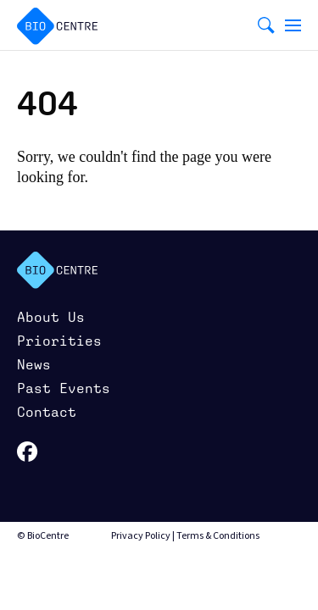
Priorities (59, 341)
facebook (27, 452)
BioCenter (57, 270)
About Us (51, 317)
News (34, 365)
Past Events (63, 388)
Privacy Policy (140, 536)
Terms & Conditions (217, 536)
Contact (46, 412)
